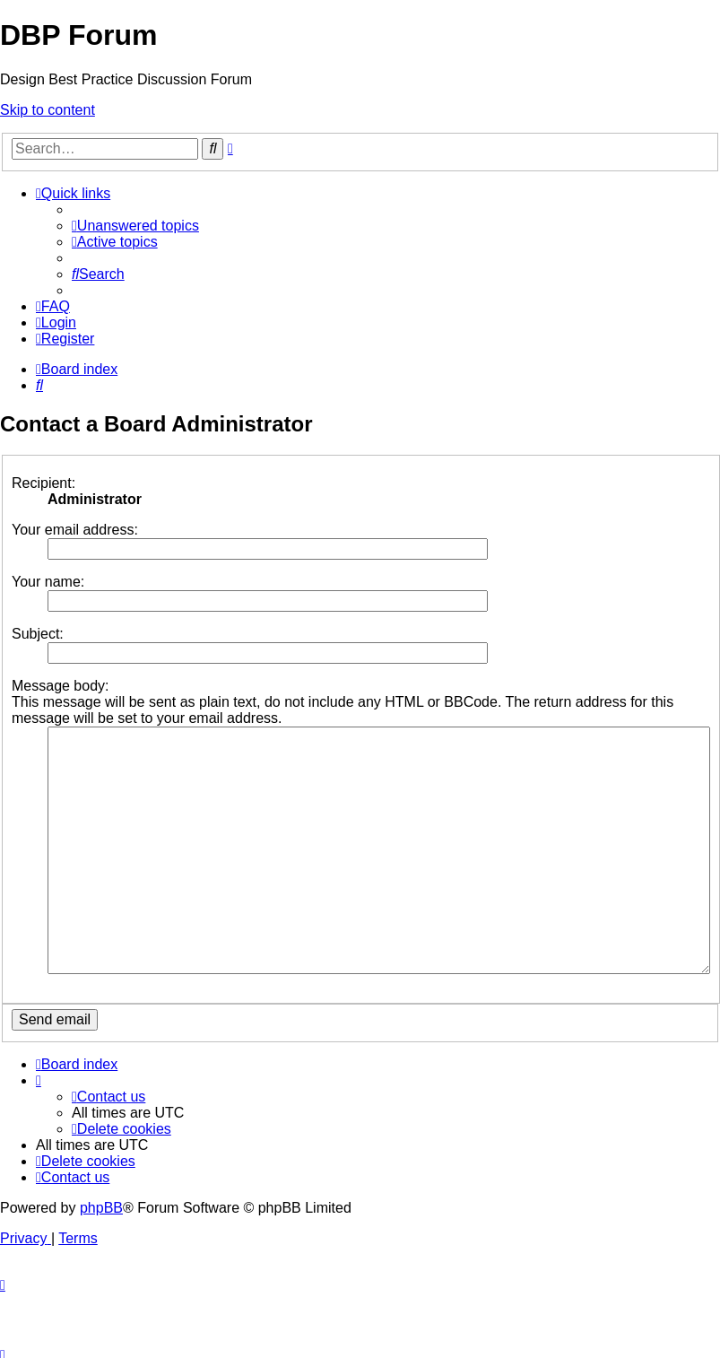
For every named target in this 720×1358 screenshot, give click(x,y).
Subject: (38, 633)
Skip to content (47, 110)
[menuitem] (135, 225)
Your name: (48, 581)
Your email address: (75, 529)
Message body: (60, 685)
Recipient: (43, 483)
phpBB (101, 1186)
